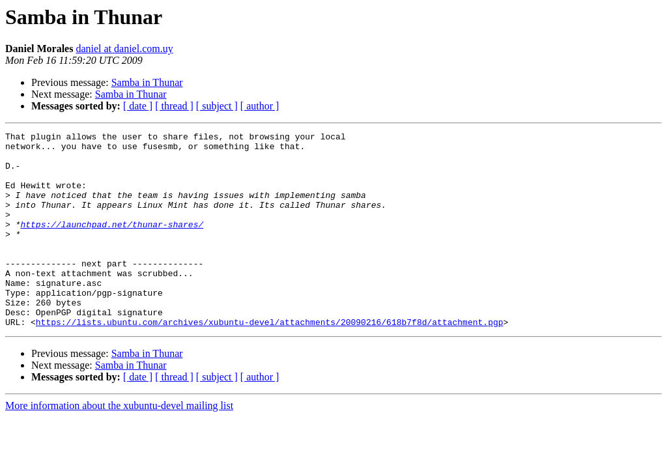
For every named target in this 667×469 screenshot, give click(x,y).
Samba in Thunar (147, 82)
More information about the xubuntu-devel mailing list (119, 444)
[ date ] (137, 105)
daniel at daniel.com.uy (124, 48)
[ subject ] (217, 105)
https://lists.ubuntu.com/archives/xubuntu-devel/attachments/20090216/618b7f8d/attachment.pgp (270, 361)
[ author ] (259, 105)
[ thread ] (174, 105)
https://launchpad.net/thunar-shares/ (111, 243)
